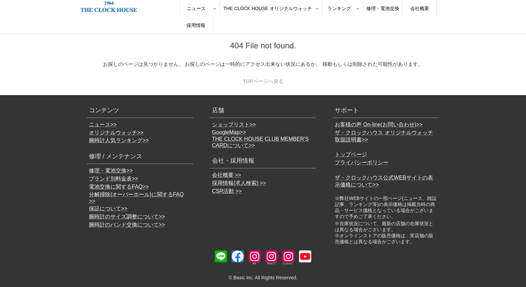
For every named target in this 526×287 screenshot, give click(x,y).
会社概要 (419, 8)
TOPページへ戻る (263, 81)
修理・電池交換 (382, 8)
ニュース (196, 8)
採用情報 (196, 25)
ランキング (339, 8)
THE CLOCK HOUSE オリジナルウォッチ (267, 8)
